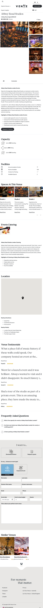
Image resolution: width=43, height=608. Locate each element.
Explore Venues (5, 6)
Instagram (5, 584)
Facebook (4, 581)
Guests (36, 492)
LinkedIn (4, 590)
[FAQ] (20, 420)
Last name (32, 479)
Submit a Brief (37, 6)
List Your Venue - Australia (29, 584)
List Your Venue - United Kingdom (31, 587)
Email (10, 486)
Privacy (24, 581)
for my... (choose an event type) (9, 461)
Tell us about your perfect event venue (21, 506)
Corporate (14, 81)
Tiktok (3, 587)
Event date (7, 492)
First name (11, 479)
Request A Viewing (8, 129)
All (3, 81)
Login (35, 10)
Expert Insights (5, 10)
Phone (32, 486)
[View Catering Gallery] (5, 230)
